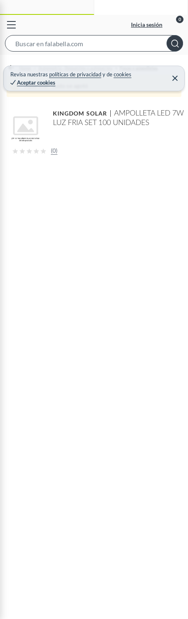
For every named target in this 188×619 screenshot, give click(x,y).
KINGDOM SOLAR (80, 113)
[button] (94, 45)
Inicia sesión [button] (146, 24)
